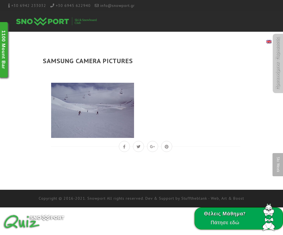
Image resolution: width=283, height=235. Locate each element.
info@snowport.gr (117, 5)
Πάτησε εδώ (225, 222)
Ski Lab (159, 42)
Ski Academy (133, 42)
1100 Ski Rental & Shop (214, 42)
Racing (179, 42)
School (108, 42)
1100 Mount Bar (3, 49)
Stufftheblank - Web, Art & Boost (212, 198)
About (89, 42)
